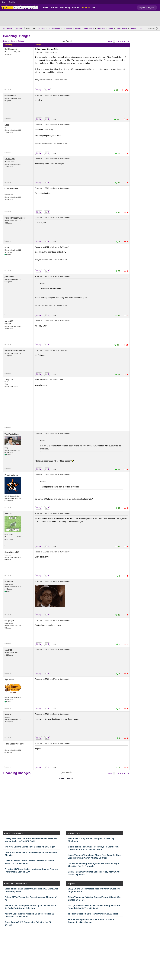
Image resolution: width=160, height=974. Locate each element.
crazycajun (9, 620)
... (93, 7)
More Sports (89, 28)
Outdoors (133, 28)
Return (6, 41)
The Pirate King (12, 434)
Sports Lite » (74, 833)
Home (45, 7)
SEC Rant (101, 28)
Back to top (8, 89)
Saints (110, 28)
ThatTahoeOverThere (14, 744)
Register (12, 2)
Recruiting (65, 7)
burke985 (9, 321)
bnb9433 (8, 650)
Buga (7, 247)
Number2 (9, 581)
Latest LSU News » (13, 833)
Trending (18, 28)
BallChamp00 (11, 49)
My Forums (8, 28)
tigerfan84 (9, 679)
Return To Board (66, 778)
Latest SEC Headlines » (15, 883)
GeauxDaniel (10, 96)
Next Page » (66, 41)
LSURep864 (10, 159)
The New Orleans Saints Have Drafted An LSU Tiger (30, 847)
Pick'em (75, 7)
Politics (78, 28)
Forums (54, 7)
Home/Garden (121, 28)
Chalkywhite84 (11, 188)
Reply (38, 90)
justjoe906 (9, 277)
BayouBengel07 (12, 552)
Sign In (4, 2)
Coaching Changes (16, 36)
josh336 (8, 514)
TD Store (86, 7)
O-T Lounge (67, 28)
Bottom (21, 41)
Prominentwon (11, 475)
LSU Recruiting (54, 28)
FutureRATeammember (15, 218)
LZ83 (7, 125)
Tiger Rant (41, 28)
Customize (151, 28)
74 (47, 90)
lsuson (8, 714)
